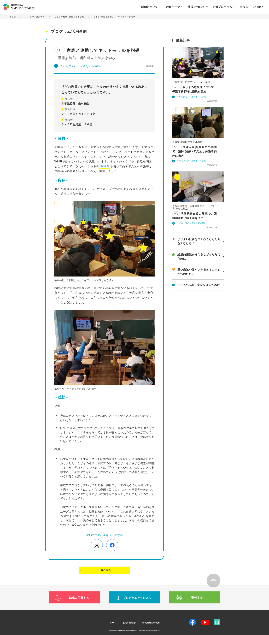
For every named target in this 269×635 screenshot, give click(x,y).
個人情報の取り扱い (151, 622)
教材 (103, 166)
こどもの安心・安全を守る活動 (69, 16)
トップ (13, 16)
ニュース (112, 622)
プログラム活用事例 (35, 16)
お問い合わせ (129, 622)
